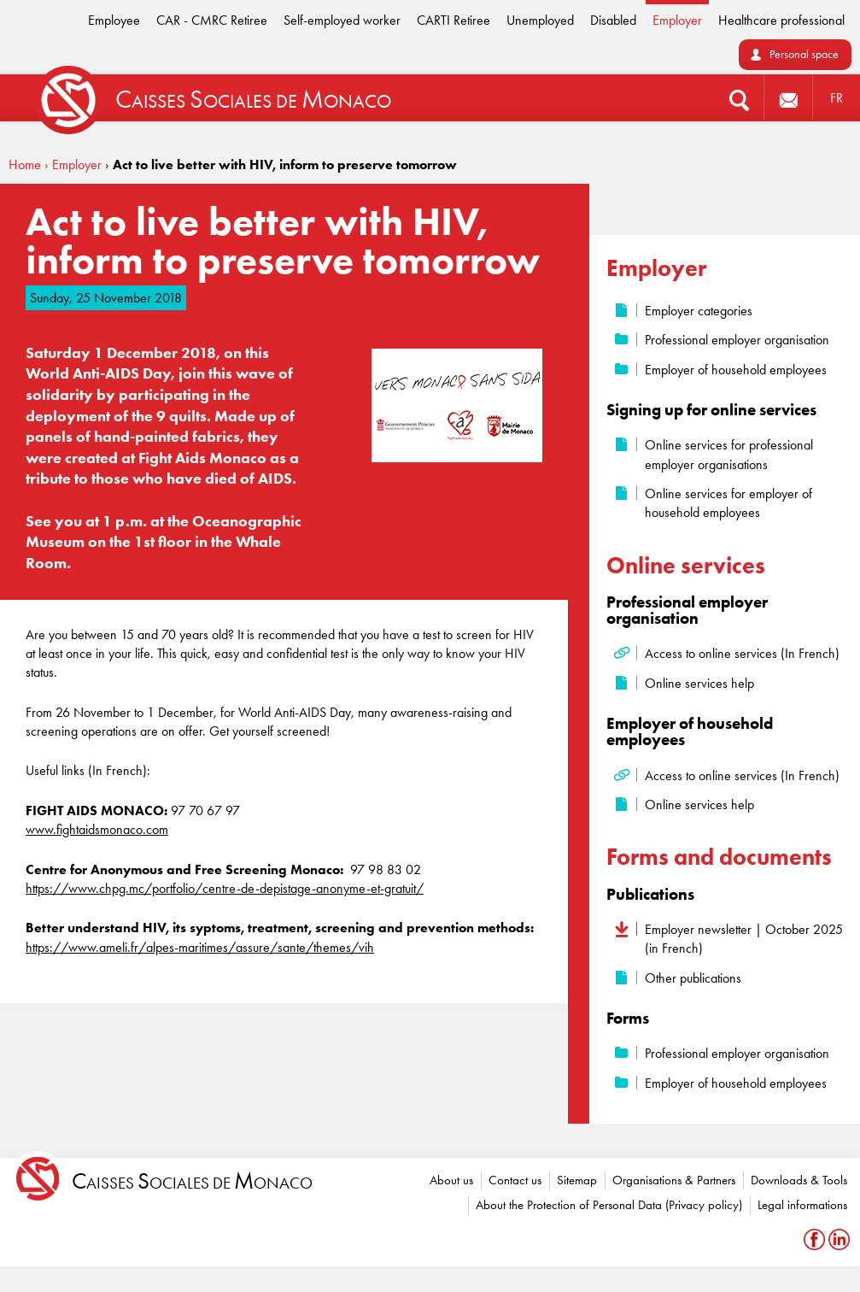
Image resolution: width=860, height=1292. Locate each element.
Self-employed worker (342, 20)
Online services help (699, 683)
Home (25, 164)
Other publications (693, 978)
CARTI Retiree (453, 20)
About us (451, 1180)
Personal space (804, 54)
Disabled (613, 20)
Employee (114, 20)
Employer (677, 20)
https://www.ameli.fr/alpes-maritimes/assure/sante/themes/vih (200, 947)
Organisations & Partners (673, 1180)
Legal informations (802, 1205)
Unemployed (540, 20)
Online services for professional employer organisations (729, 454)
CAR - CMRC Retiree (211, 20)
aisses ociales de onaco (192, 1181)
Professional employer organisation (737, 340)
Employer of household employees (736, 369)
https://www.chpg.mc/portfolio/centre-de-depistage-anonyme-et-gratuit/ (225, 888)
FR (836, 98)
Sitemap (577, 1180)
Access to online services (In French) (742, 653)
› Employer (73, 164)
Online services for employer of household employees (728, 502)
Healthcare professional (781, 20)
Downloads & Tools (799, 1180)
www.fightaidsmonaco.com (97, 829)
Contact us (515, 1180)
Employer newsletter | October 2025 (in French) (744, 938)
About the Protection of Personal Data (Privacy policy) (609, 1205)
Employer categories (698, 310)
